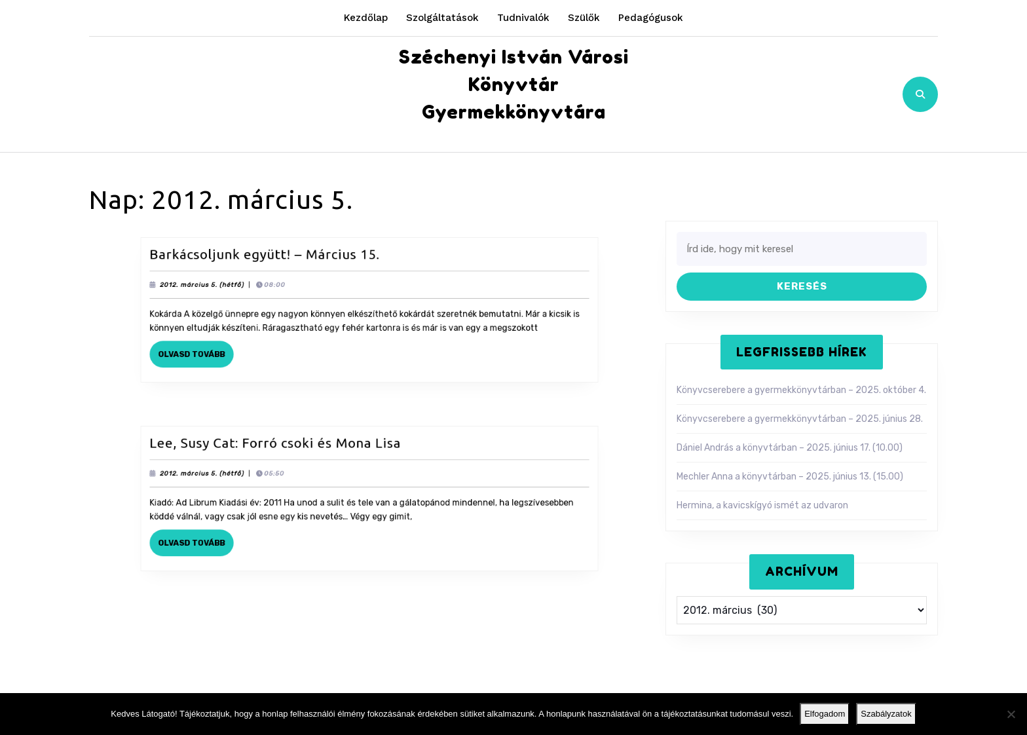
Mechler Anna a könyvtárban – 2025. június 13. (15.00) (790, 476)
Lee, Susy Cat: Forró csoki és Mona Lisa (286, 448)
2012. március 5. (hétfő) (220, 287)
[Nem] (1010, 714)
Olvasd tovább (215, 351)
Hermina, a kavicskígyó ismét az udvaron (762, 505)
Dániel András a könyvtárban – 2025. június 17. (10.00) (790, 447)
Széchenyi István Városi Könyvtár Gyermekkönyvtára (514, 84)
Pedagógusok (650, 18)
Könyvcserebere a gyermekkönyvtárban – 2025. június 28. (800, 418)
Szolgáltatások (442, 18)
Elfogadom (824, 714)
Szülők (584, 18)
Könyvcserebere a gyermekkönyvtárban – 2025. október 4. (801, 390)
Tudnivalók (523, 18)
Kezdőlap (366, 18)
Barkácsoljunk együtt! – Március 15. (277, 260)
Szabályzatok (886, 714)
